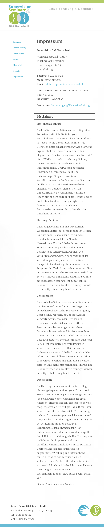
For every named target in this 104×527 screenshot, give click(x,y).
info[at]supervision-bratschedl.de (64, 84)
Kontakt (16, 71)
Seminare (17, 42)
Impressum (18, 76)
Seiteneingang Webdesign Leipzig (70, 105)
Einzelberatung (19, 47)
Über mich (17, 65)
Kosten (16, 59)
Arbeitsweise (18, 53)
